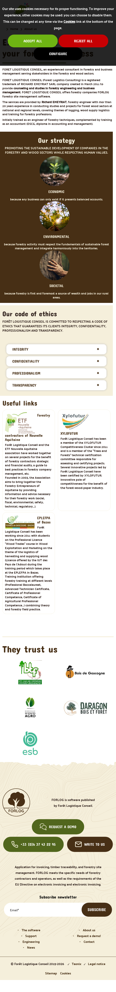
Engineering (31, 941)
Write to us (90, 844)
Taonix (76, 964)
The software (31, 930)
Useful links (19, 403)
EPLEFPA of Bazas (44, 520)
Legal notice (96, 964)
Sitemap (51, 973)
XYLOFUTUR (69, 433)
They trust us (30, 649)
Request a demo (58, 826)
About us (89, 930)
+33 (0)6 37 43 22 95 (33, 844)
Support (31, 936)
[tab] (56, 349)
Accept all (32, 41)
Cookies (69, 21)
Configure (58, 54)
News (31, 947)
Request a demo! (89, 936)
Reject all (83, 41)
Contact (89, 941)
